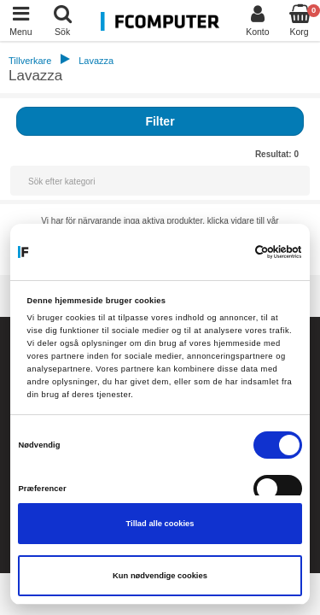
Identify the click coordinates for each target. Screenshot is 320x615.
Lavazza (96, 61)
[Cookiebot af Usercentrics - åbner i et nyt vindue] (228, 251)
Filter (159, 121)
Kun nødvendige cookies (160, 575)
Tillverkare (30, 61)
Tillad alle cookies (160, 523)
